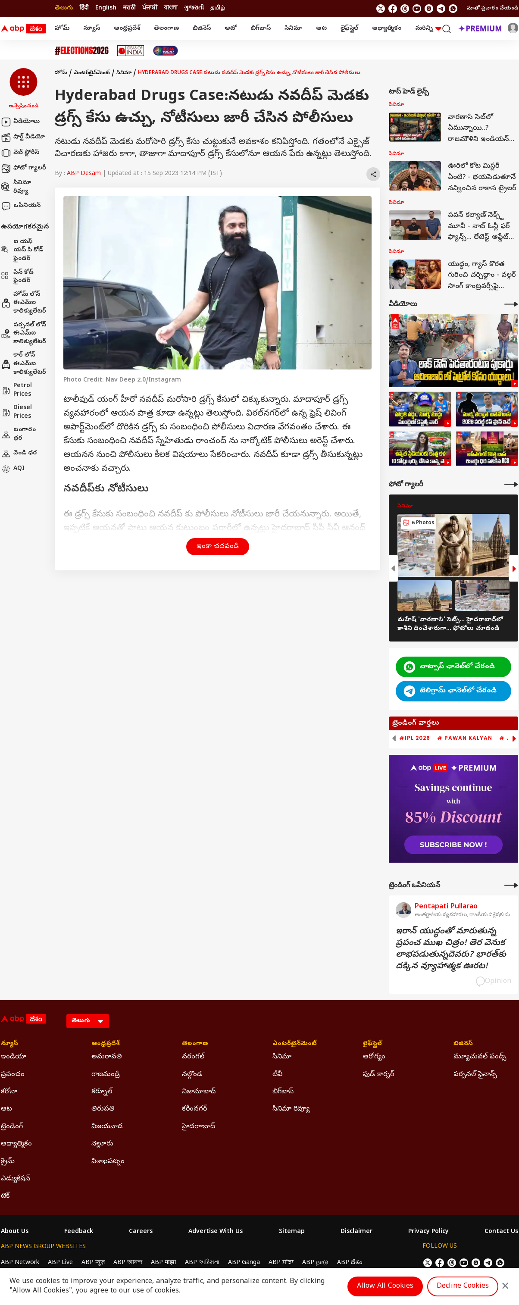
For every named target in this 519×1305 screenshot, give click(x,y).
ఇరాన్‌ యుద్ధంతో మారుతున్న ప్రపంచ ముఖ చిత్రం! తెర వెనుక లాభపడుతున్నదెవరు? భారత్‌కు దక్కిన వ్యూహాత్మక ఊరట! (451, 949)
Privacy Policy (428, 1232)
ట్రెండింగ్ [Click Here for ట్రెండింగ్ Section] (12, 1127)
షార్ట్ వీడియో (23, 137)
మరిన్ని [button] (428, 29)
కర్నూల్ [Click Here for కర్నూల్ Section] (101, 1092)
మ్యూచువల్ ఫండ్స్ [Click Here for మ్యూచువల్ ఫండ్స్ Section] (479, 1057)
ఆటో (231, 29)
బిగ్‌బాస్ (261, 29)
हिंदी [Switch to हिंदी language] (84, 8)
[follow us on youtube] (417, 8)
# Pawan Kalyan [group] (464, 738)
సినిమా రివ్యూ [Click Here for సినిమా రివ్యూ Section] (291, 1109)
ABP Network (20, 1263)
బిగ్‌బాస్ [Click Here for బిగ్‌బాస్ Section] (283, 1092)
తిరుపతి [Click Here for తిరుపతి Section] (103, 1109)
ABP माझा (163, 1263)
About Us (14, 1232)
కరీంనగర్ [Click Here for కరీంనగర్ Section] (194, 1109)
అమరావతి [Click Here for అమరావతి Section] (106, 1057)
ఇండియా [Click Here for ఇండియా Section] (13, 1057)
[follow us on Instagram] (429, 8)
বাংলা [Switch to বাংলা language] (171, 8)
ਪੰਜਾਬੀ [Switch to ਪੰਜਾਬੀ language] (149, 8)
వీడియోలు (20, 122)
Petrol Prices (16, 390)
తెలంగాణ (166, 29)
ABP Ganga (244, 1263)
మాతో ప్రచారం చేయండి (492, 8)
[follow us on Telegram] (441, 8)
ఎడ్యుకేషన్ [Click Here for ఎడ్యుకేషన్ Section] (15, 1179)
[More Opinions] (511, 885)
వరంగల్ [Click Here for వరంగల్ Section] (193, 1057)
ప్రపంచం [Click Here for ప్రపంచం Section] (13, 1075)
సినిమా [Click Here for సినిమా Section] (281, 1057)
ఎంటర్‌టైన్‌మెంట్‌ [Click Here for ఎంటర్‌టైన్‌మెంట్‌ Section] (294, 1044)
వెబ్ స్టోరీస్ (20, 153)
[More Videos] (511, 304)
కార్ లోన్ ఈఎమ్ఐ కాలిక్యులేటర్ (23, 363)
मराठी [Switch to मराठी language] (129, 8)
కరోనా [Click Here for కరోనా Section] (9, 1092)
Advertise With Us (215, 1232)
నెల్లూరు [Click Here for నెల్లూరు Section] (102, 1144)
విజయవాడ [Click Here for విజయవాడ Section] (107, 1127)
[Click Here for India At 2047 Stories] (165, 50)
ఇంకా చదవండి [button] (218, 546)
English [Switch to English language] (105, 8)
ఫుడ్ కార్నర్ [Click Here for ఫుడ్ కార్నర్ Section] (378, 1075)
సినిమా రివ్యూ (16, 187)
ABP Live (60, 1263)
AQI (13, 469)
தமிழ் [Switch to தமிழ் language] (217, 8)
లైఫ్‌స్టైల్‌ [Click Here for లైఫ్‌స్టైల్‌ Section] (372, 1044)
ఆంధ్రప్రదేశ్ (127, 29)
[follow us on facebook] (393, 8)
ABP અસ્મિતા (202, 1263)
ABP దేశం (350, 1263)
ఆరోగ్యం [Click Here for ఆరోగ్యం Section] (374, 1057)
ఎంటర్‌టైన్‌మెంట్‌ (92, 73)
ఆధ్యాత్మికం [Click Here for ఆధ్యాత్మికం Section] (16, 1144)
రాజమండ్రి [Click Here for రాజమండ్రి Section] (105, 1075)
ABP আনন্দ (127, 1263)
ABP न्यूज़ (93, 1263)
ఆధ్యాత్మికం (386, 29)
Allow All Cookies (385, 1286)
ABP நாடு (315, 1263)
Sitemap (292, 1232)
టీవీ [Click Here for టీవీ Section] (277, 1075)
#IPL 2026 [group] (414, 738)
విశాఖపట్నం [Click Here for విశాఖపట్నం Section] (108, 1162)
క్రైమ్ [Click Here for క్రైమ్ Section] (8, 1162)
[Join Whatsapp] (453, 8)
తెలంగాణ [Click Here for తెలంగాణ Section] (195, 1044)
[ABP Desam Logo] (23, 29)
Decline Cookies (463, 1286)
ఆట (321, 29)
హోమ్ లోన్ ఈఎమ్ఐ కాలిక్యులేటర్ (23, 303)
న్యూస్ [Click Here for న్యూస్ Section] (9, 1044)
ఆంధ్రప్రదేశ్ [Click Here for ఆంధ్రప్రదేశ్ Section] (105, 1044)
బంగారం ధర (18, 434)
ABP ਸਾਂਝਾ (281, 1263)
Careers (141, 1232)
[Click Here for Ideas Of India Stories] (130, 50)
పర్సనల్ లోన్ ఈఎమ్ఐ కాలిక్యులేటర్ (23, 333)
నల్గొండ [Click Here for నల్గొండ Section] (192, 1075)
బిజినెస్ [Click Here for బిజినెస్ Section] (463, 1044)
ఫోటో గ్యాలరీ (23, 168)
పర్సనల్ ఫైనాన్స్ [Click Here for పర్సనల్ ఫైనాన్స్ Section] (475, 1075)
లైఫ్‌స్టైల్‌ (349, 29)
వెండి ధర (19, 453)
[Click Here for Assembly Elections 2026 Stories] (82, 51)
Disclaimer (356, 1232)
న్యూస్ (91, 29)
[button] (23, 89)
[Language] (87, 1021)
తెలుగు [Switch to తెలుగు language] (64, 8)
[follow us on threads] (405, 8)
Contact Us (501, 1232)
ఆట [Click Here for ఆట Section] (6, 1109)
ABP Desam (84, 174)
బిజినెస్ (202, 29)
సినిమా (293, 29)
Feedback (78, 1232)
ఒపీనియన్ (21, 206)
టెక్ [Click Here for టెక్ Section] (5, 1196)
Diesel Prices (16, 412)
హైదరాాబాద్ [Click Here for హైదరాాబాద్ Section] (198, 1127)
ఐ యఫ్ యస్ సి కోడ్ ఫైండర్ (22, 250)
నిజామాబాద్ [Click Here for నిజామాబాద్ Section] (199, 1092)
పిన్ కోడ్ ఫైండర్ (17, 277)
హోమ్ (62, 29)
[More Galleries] (511, 484)
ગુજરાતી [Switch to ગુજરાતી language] (194, 8)
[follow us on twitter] (380, 8)
